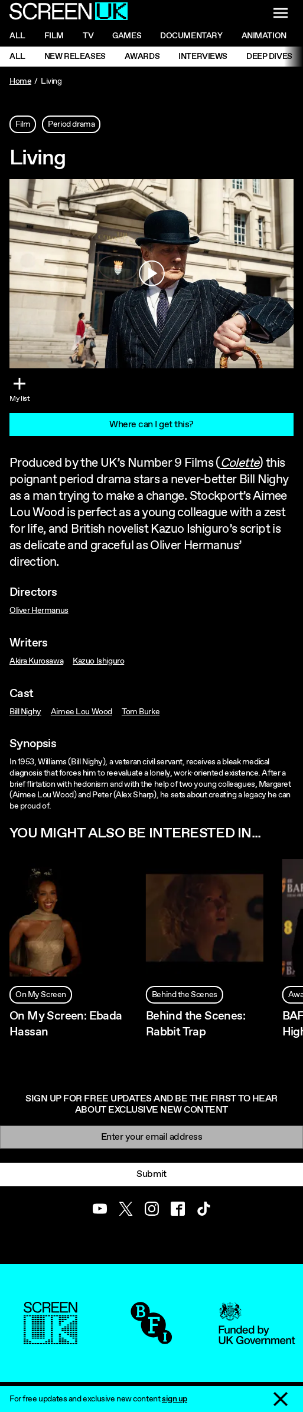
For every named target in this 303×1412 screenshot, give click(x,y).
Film (54, 36)
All (17, 36)
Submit (151, 1174)
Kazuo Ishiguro (98, 661)
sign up (174, 1399)
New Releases (75, 56)
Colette (239, 463)
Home (20, 81)
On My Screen (40, 994)
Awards (142, 56)
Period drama (71, 124)
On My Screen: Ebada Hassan (65, 1024)
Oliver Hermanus (39, 610)
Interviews (202, 56)
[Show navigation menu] (281, 13)
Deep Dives (269, 56)
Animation (264, 36)
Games (126, 36)
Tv (88, 36)
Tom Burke (140, 712)
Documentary (191, 36)
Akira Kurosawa (36, 661)
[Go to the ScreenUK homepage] (68, 13)
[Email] (151, 1137)
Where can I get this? (151, 424)
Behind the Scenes (184, 994)
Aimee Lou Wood (81, 712)
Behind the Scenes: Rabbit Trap (195, 1024)
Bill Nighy (25, 712)
